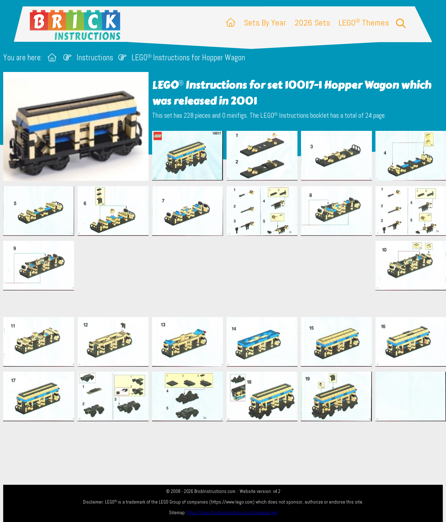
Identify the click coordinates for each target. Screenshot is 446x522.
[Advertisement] (226, 276)
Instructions (95, 57)
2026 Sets (312, 22)
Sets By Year (265, 22)
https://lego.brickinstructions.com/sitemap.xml (232, 513)
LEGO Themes (364, 22)
